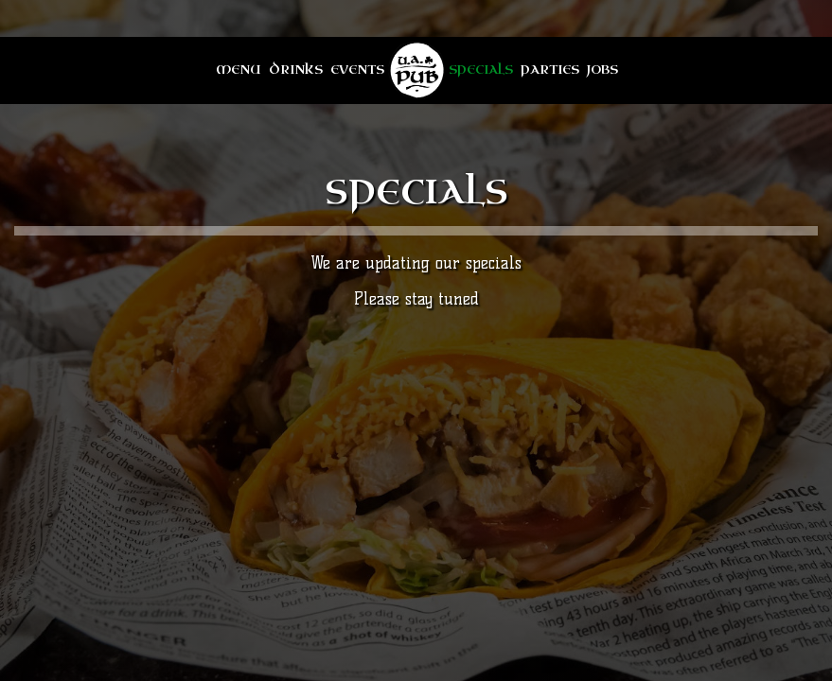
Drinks (296, 70)
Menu (238, 70)
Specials (481, 70)
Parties (550, 70)
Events (357, 70)
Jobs (602, 70)
